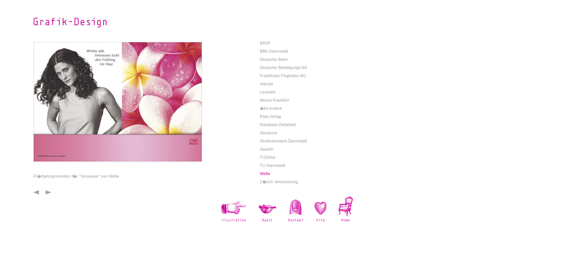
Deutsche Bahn (274, 59)
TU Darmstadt (272, 165)
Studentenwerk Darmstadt (283, 141)
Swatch (266, 149)
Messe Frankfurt (274, 100)
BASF (265, 43)
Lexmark (267, 92)
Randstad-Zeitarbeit (278, 124)
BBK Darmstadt (274, 51)
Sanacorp (268, 133)
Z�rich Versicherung (279, 181)
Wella (265, 173)
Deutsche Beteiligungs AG (283, 67)
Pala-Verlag (270, 116)
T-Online (267, 157)
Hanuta (266, 84)
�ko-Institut (271, 108)
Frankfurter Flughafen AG (283, 75)
